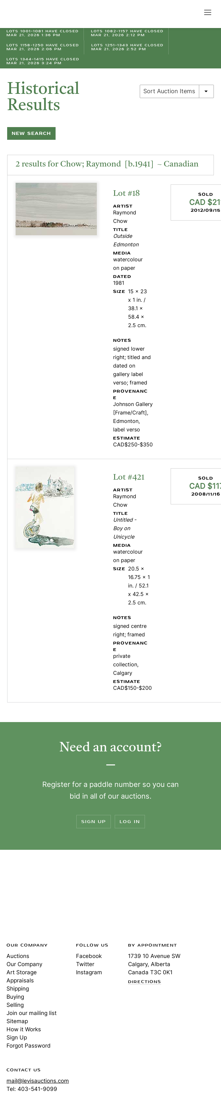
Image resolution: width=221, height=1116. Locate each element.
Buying (15, 996)
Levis (27, 898)
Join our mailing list (31, 1013)
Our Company (24, 964)
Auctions (17, 956)
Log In (130, 821)
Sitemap (17, 1021)
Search (193, 12)
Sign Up (93, 821)
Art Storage (21, 972)
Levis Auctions (29, 14)
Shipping (17, 988)
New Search (31, 133)
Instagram (89, 972)
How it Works (23, 1029)
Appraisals (20, 980)
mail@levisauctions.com (37, 1081)
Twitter (85, 964)
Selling (15, 1005)
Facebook (89, 956)
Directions (144, 982)
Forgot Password (28, 1045)
